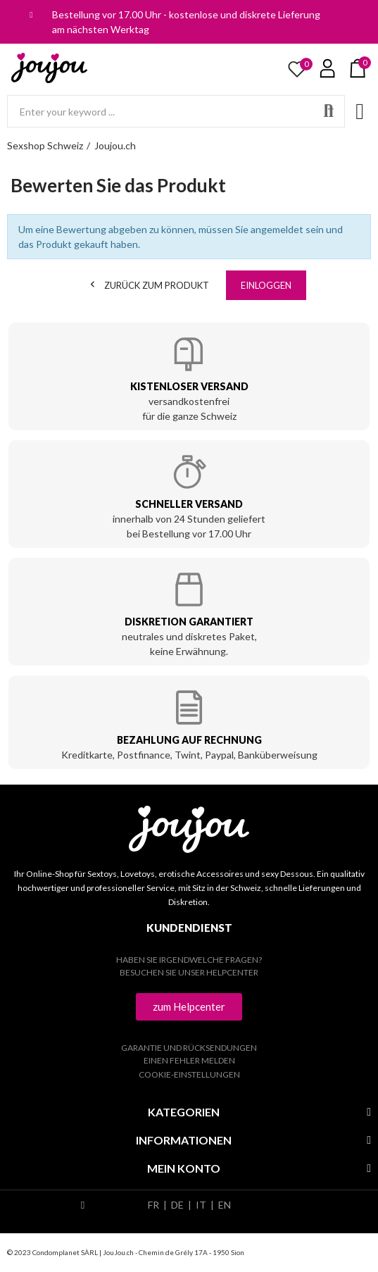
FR (153, 1205)
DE (177, 1205)
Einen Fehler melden (189, 1060)
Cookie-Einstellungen (189, 1074)
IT (201, 1205)
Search (329, 111)
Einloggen (266, 285)
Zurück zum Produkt (148, 284)
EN (224, 1205)
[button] (189, 1007)
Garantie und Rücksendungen (189, 1047)
